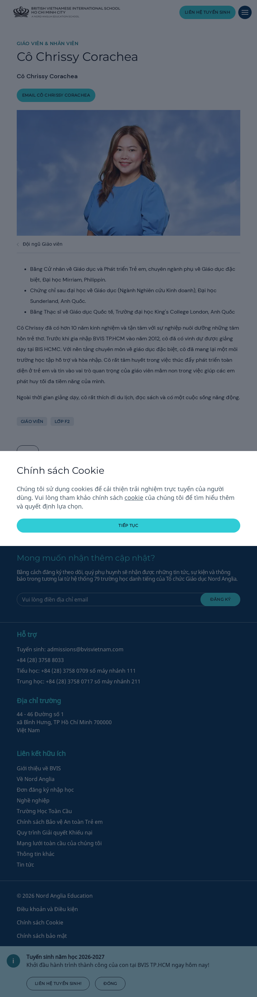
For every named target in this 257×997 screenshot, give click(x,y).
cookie (133, 497)
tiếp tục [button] (128, 525)
